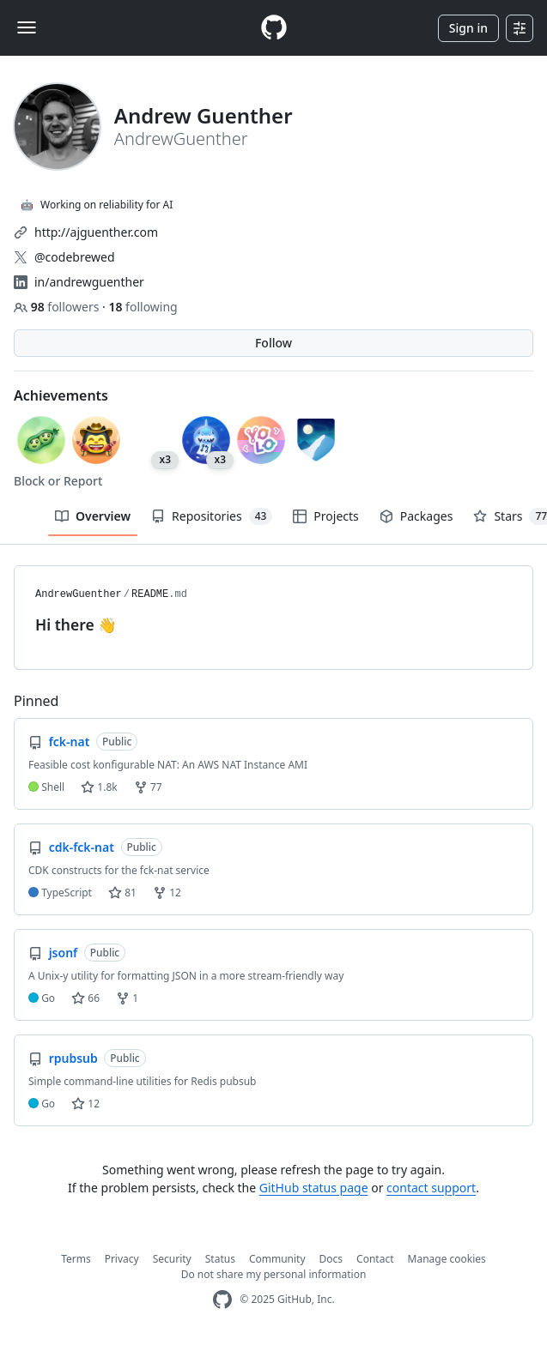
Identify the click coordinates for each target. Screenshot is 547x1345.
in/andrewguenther (89, 282)
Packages (416, 516)
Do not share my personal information (274, 1274)
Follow (273, 343)
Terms (76, 1259)
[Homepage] (274, 28)
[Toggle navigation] (27, 27)
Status (220, 1259)
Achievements (61, 395)
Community (277, 1259)
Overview (93, 516)
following (142, 307)
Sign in (468, 28)
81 (122, 892)
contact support (431, 1187)
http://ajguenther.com (96, 232)
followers (58, 307)
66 (85, 998)
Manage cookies (447, 1259)
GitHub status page (313, 1187)
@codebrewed (74, 257)
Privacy (122, 1259)
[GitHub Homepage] (222, 1300)
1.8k (99, 787)
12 (167, 892)
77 (148, 787)
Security (172, 1259)
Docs (331, 1259)
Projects (325, 516)
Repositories (211, 516)
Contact (374, 1259)
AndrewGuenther (78, 594)
